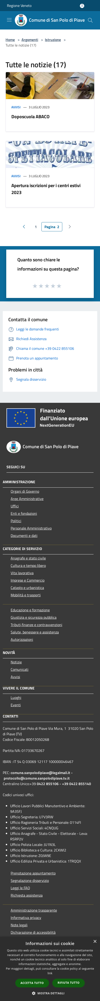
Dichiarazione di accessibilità (33, 932)
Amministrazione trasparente (34, 910)
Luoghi (16, 697)
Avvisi (16, 107)
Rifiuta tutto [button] (69, 983)
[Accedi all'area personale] (82, 5)
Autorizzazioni (22, 639)
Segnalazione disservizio (30, 880)
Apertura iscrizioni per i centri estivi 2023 (46, 189)
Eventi (16, 705)
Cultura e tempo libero (28, 565)
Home (10, 39)
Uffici (15, 506)
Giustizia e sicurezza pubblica (33, 617)
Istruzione (53, 39)
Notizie (16, 662)
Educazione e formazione (30, 610)
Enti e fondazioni (24, 513)
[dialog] (50, 969)
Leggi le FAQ (20, 888)
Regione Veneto (19, 5)
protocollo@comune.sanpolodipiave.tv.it (37, 778)
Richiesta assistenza (27, 895)
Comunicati (19, 669)
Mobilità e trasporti (26, 595)
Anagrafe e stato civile (28, 558)
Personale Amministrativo (31, 528)
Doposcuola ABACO (30, 116)
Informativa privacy (26, 917)
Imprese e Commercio (27, 580)
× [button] (95, 941)
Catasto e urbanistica (27, 587)
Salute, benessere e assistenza (35, 632)
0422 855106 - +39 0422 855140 (64, 783)
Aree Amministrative (27, 498)
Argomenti (30, 39)
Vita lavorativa (22, 573)
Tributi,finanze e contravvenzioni (36, 624)
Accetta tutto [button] (32, 983)
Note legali (19, 925)
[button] (50, 993)
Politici (16, 521)
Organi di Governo (25, 491)
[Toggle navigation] (9, 20)
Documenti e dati (24, 535)
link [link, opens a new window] (50, 973)
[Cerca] (90, 20)
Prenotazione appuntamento (33, 873)
